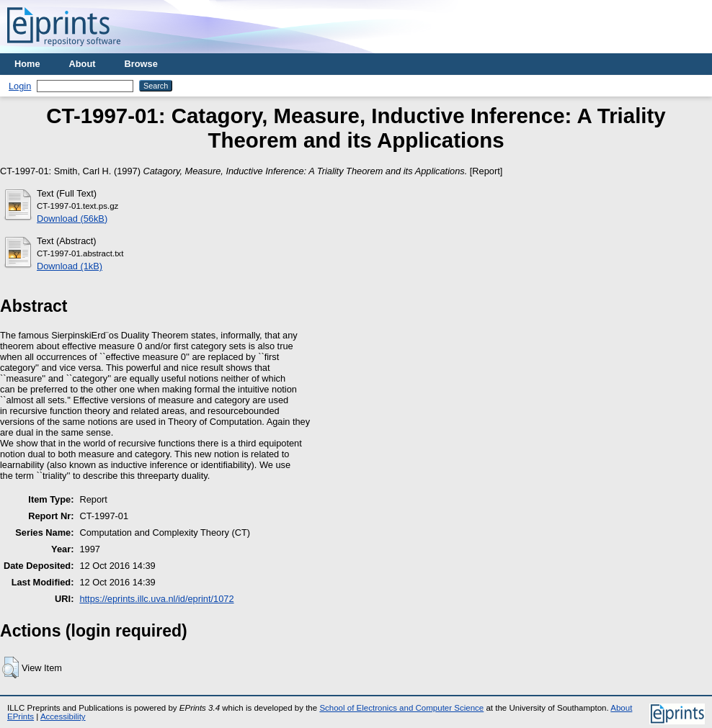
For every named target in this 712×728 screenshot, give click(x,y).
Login (20, 86)
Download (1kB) (69, 266)
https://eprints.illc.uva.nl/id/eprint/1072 (156, 598)
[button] (10, 667)
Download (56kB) (72, 218)
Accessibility (63, 716)
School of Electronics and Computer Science (401, 708)
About (82, 63)
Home (27, 63)
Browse (141, 63)
